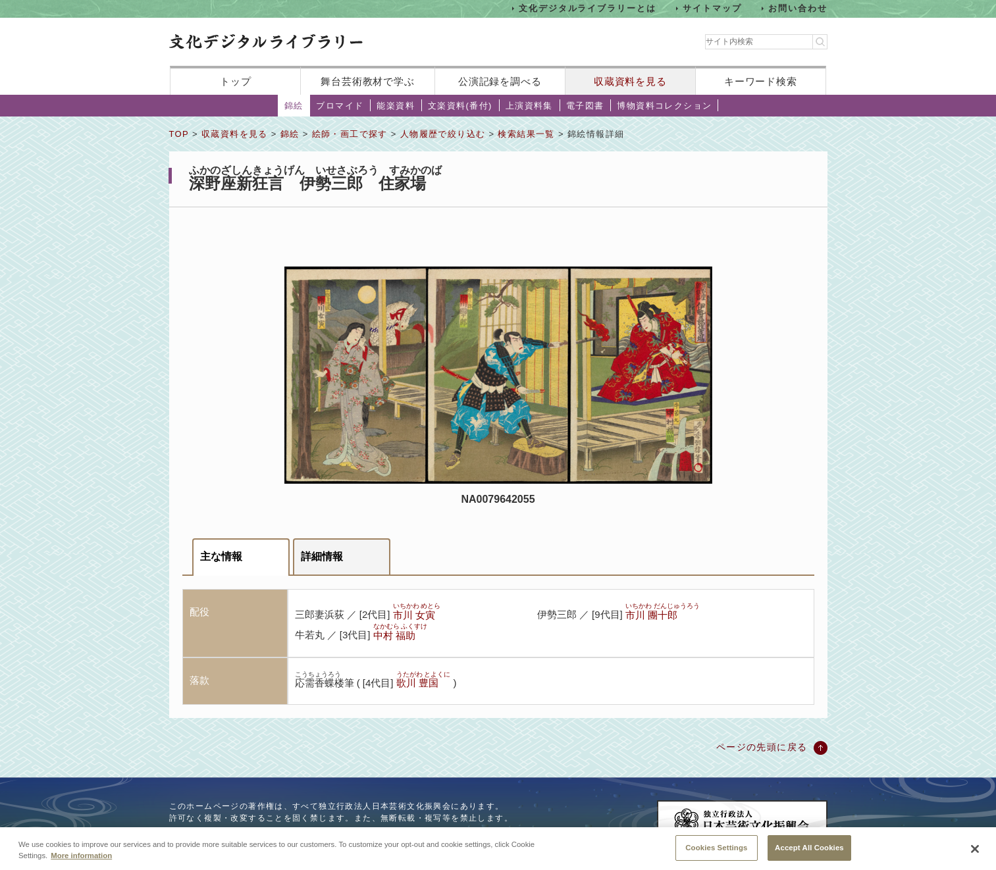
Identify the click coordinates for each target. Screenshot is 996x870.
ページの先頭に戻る (762, 747)
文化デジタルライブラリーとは (587, 8)
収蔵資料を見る (630, 81)
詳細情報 (322, 556)
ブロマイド (339, 106)
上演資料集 (529, 106)
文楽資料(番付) (460, 106)
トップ (235, 81)
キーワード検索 (760, 81)
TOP (179, 134)
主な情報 (221, 556)
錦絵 (293, 106)
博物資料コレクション (664, 106)
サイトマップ (712, 8)
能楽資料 (396, 106)
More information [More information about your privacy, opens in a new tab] (81, 865)
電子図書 (585, 106)
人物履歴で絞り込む (443, 134)
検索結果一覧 (526, 134)
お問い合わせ (797, 8)
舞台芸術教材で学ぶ (368, 81)
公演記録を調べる (500, 81)
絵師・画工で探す (350, 134)
